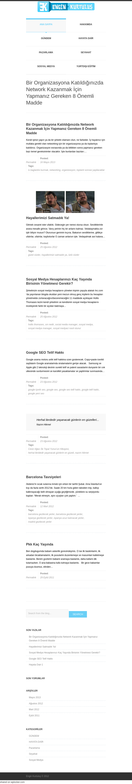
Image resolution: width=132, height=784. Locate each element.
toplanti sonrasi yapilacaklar (91, 170)
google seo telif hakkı (69, 389)
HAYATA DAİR (86, 38)
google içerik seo (36, 389)
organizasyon (68, 170)
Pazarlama (46, 52)
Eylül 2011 (34, 715)
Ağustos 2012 (36, 703)
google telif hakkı (90, 389)
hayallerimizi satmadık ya (54, 255)
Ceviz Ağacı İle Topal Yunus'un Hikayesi (48, 449)
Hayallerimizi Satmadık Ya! (42, 646)
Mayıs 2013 (35, 697)
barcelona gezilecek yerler (41, 514)
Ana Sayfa (46, 24)
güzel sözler (34, 255)
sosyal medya (86, 324)
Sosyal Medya (46, 66)
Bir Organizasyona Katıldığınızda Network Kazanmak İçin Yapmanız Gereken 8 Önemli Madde (63, 638)
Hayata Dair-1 (36, 664)
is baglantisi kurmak (38, 170)
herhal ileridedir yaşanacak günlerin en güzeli (51, 452)
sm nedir (49, 324)
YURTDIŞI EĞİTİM (85, 66)
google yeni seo (36, 393)
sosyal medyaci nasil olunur (67, 328)
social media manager (66, 324)
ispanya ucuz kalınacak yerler (69, 518)
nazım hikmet (82, 452)
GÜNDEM (46, 38)
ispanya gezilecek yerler (40, 518)
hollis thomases (36, 324)
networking (54, 170)
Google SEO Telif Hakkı (41, 658)
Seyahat (86, 52)
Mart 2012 (34, 709)
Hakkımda (86, 24)
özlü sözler (73, 255)
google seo (52, 389)
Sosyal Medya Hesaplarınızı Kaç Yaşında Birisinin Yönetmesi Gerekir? (64, 652)
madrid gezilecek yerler (40, 522)
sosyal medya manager (40, 328)
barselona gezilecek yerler (69, 514)
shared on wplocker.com (12, 782)
